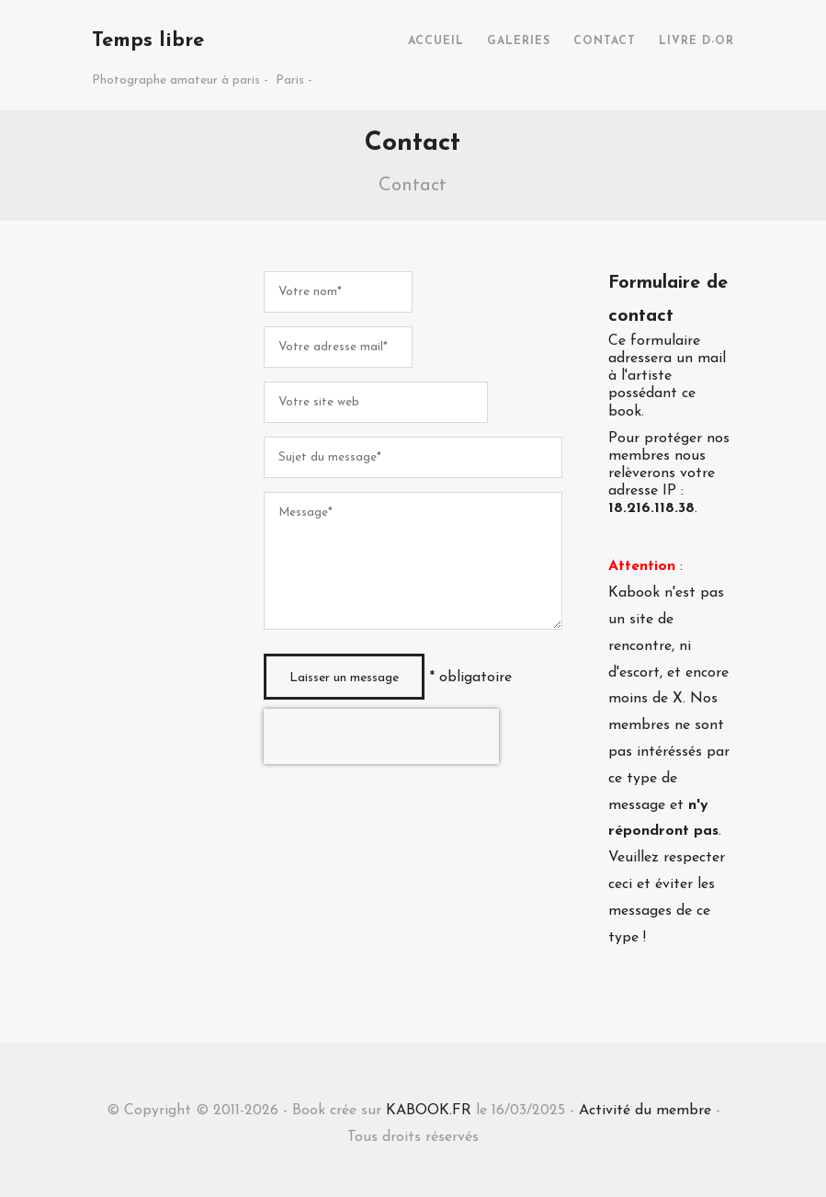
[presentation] (381, 736)
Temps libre (148, 40)
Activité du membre (645, 1110)
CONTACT (604, 41)
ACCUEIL (436, 41)
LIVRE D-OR (696, 41)
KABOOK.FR (428, 1110)
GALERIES (518, 41)
